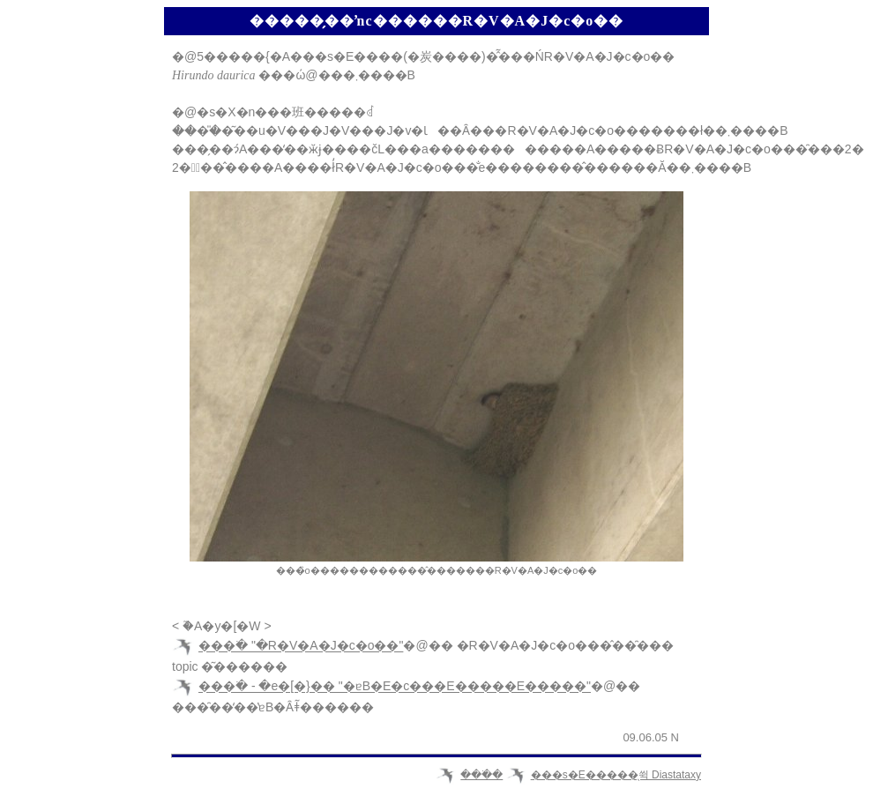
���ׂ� (481, 775)
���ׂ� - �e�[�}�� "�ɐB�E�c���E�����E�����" (394, 687)
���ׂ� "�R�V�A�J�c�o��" (300, 646)
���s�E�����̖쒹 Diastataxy (616, 775)
